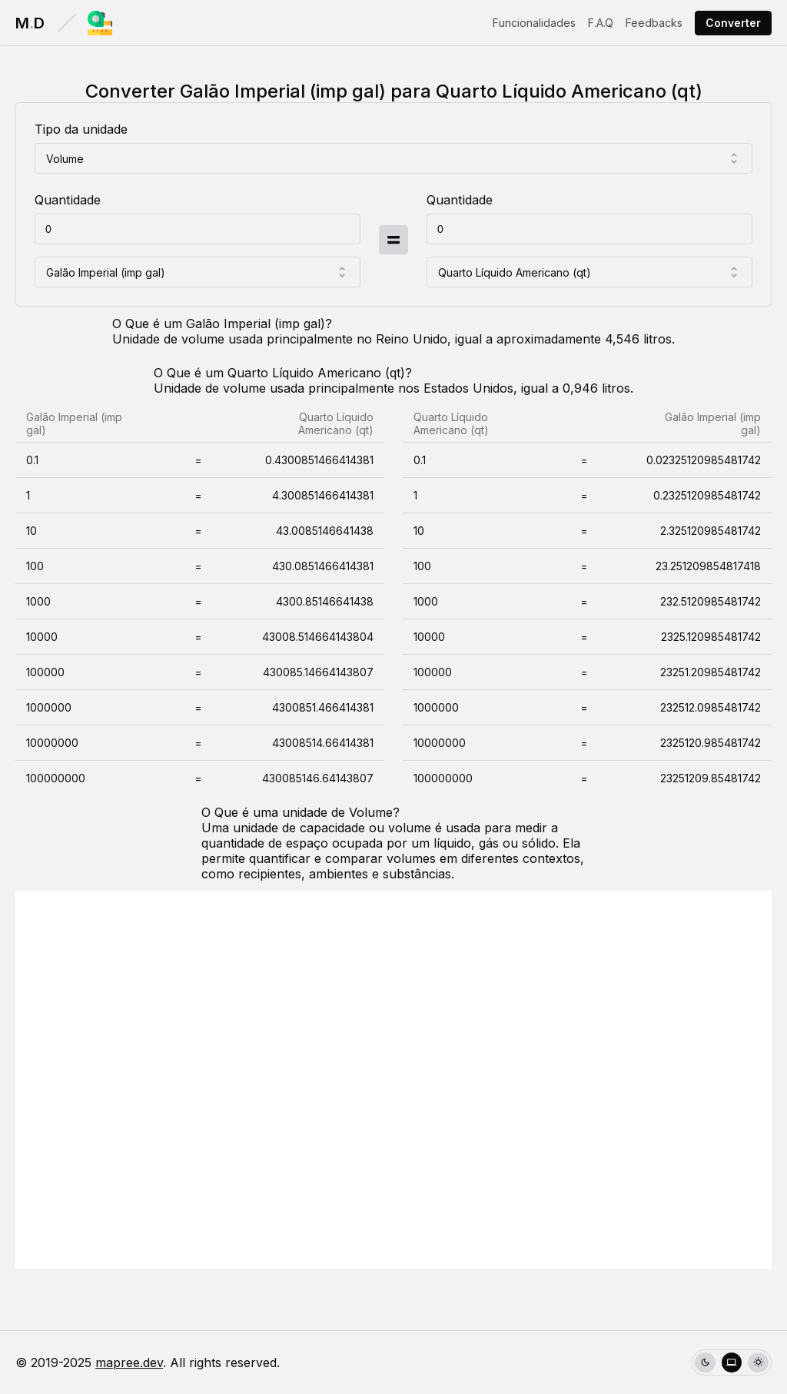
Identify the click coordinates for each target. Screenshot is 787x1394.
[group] (732, 1362)
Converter (733, 22)
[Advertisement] (393, 1080)
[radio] (705, 1363)
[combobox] (393, 158)
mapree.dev (129, 1362)
